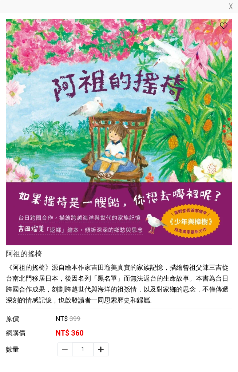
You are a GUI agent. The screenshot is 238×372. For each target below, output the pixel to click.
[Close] (230, 8)
